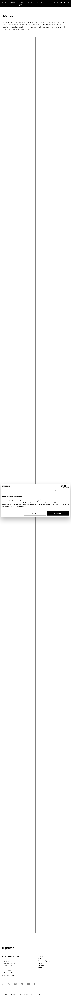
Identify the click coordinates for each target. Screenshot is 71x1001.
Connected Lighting (44, 961)
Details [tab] (35, 491)
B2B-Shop (41, 967)
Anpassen (35, 513)
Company (41, 965)
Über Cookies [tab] (59, 491)
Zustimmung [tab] (12, 491)
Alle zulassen (58, 513)
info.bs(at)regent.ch (8, 975)
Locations (13, 994)
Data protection (23, 994)
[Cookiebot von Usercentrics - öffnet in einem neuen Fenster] (62, 486)
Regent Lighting (68, 2)
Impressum (40, 994)
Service (40, 963)
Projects (40, 958)
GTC (32, 994)
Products (40, 956)
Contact (4, 994)
